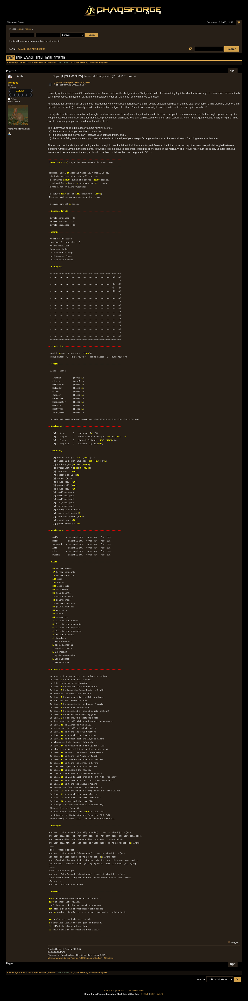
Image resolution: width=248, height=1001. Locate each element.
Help (19, 58)
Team (39, 58)
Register (59, 58)
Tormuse (13, 82)
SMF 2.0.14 (109, 991)
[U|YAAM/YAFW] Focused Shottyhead (72, 82)
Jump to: (201, 979)
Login (48, 58)
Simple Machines (136, 991)
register (28, 29)
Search (29, 58)
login (19, 29)
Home (10, 58)
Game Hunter (64, 63)
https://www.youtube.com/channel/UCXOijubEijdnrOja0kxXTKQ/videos (80, 958)
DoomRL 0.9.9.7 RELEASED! (31, 49)
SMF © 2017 (121, 991)
